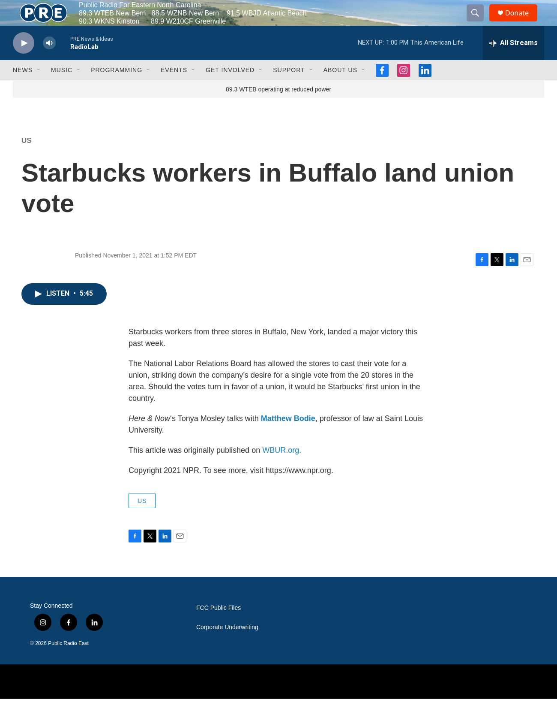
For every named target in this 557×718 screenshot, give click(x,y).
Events (174, 89)
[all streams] (513, 62)
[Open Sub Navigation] (39, 89)
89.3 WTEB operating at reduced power (278, 108)
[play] (23, 62)
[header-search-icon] (479, 22)
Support (289, 89)
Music (61, 89)
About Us (340, 89)
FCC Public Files (218, 627)
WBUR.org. (281, 469)
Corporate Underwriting (227, 646)
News (23, 89)
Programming (116, 89)
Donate (522, 22)
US (26, 160)
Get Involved (230, 89)
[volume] (49, 62)
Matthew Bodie (288, 437)
